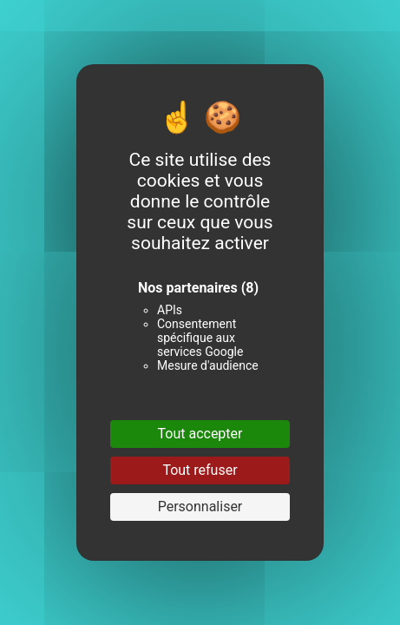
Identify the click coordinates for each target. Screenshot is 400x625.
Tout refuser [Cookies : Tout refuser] (199, 470)
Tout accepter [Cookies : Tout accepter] (200, 433)
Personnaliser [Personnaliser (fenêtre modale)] (200, 506)
